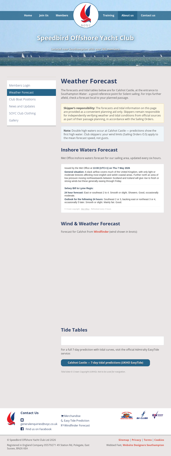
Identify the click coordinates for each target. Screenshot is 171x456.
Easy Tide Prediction (75, 420)
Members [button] (62, 15)
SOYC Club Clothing (22, 113)
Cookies (159, 439)
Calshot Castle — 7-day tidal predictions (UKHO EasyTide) (105, 362)
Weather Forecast (21, 92)
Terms (148, 439)
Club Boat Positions (22, 99)
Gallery (13, 120)
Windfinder (101, 232)
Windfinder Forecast (75, 425)
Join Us (43, 15)
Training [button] (108, 15)
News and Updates (22, 106)
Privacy (136, 439)
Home (28, 15)
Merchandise (70, 416)
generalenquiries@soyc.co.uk (39, 422)
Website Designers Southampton (143, 445)
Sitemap (124, 439)
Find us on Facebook (36, 429)
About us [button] (128, 15)
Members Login (19, 85)
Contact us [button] (148, 15)
